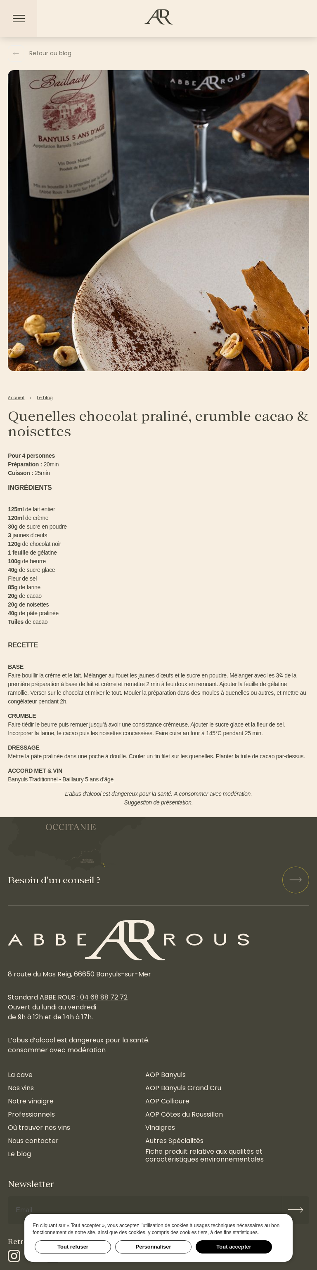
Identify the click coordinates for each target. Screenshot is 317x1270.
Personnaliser (153, 1247)
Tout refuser (72, 1247)
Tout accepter (233, 1247)
